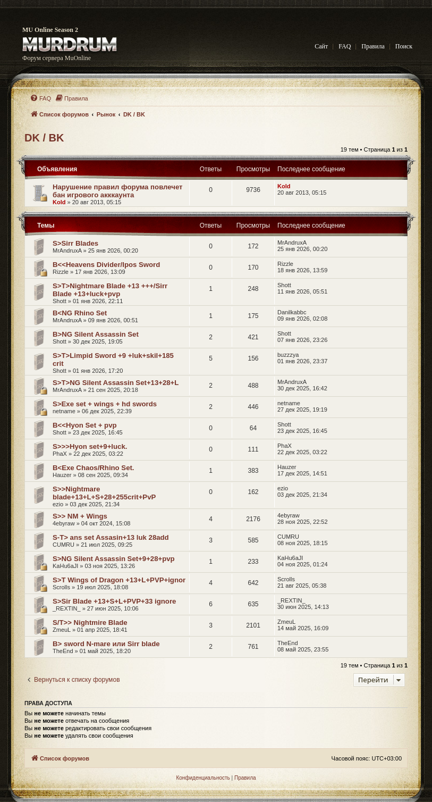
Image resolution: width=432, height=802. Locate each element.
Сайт (321, 46)
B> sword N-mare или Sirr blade (106, 644)
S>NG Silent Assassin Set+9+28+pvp (114, 559)
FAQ (344, 46)
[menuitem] (40, 98)
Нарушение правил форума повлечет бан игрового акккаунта (118, 191)
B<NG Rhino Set (80, 313)
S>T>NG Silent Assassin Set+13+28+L (116, 383)
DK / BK (44, 138)
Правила (372, 46)
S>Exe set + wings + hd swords (105, 404)
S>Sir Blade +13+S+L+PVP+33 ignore (114, 601)
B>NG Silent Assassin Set (96, 334)
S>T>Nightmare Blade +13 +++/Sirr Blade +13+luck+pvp (110, 290)
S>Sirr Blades (75, 243)
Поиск (403, 46)
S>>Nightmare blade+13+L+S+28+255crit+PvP (104, 493)
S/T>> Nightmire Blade (90, 622)
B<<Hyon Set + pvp (85, 425)
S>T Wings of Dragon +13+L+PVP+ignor (119, 580)
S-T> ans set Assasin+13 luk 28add (111, 537)
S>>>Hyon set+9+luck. (90, 446)
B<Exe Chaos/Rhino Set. (93, 468)
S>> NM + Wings (80, 516)
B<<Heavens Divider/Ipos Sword (106, 265)
